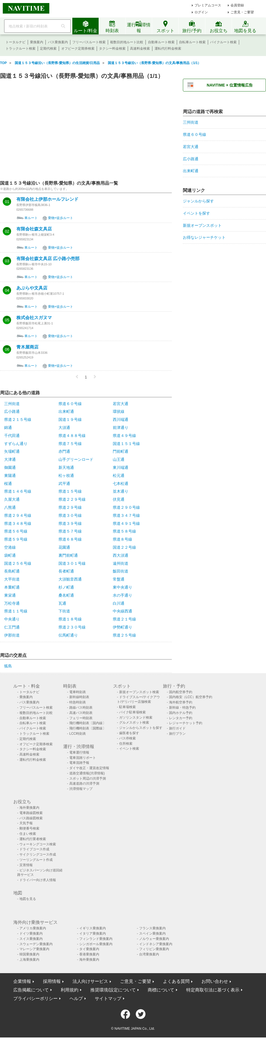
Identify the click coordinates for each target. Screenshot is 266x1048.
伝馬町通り (68, 635)
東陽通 (10, 475)
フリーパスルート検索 (89, 42)
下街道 (64, 611)
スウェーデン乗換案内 (36, 944)
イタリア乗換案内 (92, 933)
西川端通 (120, 419)
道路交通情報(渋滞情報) (87, 773)
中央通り (12, 619)
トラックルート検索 (20, 48)
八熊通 (10, 507)
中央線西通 (122, 611)
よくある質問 (176, 981)
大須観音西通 (70, 579)
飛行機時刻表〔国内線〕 (87, 723)
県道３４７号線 (126, 515)
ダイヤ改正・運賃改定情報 (89, 768)
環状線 (118, 411)
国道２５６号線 (17, 563)
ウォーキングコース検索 (37, 844)
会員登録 (237, 5)
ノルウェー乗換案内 (154, 939)
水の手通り (122, 595)
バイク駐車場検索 (132, 712)
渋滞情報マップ (81, 789)
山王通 (118, 459)
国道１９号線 (70, 419)
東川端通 (120, 467)
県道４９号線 (124, 435)
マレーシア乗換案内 (34, 949)
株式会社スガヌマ (34, 318)
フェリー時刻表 (81, 718)
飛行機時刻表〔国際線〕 (87, 728)
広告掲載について (31, 990)
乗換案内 (36, 42)
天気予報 (26, 823)
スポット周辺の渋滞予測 (87, 778)
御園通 (10, 467)
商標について (161, 990)
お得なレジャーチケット (204, 237)
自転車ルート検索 (192, 42)
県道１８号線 (70, 619)
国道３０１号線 (72, 563)
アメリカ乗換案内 (32, 928)
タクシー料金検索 (112, 48)
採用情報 (52, 981)
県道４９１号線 (126, 523)
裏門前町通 (68, 555)
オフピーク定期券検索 (77, 48)
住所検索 (125, 744)
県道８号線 (122, 539)
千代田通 (12, 435)
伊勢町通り (122, 627)
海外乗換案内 (29, 808)
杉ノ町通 (66, 587)
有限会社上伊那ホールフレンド (47, 199)
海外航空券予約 (180, 702)
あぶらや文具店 (31, 288)
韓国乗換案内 (29, 954)
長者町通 (66, 571)
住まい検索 (27, 834)
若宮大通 (120, 403)
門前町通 (120, 451)
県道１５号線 (70, 491)
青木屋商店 (27, 347)
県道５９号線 (15, 539)
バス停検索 (127, 738)
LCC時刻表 (77, 734)
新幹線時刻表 (79, 697)
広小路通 (12, 411)
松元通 (118, 475)
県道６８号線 (70, 539)
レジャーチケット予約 (185, 723)
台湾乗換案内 (149, 954)
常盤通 (118, 579)
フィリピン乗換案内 (154, 949)
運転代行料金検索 (168, 48)
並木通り (120, 491)
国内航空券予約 (180, 692)
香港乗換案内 (89, 954)
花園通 (64, 547)
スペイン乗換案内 (152, 933)
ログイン (201, 12)
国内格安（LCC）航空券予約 (190, 697)
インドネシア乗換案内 (155, 944)
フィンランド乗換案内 (95, 939)
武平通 (64, 483)
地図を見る (27, 899)
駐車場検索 (127, 707)
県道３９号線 (70, 523)
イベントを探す (196, 213)
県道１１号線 (15, 611)
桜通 (8, 483)
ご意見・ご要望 (242, 12)
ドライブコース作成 (34, 849)
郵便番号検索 (29, 828)
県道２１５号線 (17, 419)
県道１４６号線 (17, 491)
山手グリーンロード (75, 459)
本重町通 (12, 587)
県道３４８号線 (17, 523)
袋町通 (10, 555)
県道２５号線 (124, 635)
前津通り (120, 427)
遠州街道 (120, 563)
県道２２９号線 (72, 499)
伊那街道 (12, 635)
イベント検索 (129, 749)
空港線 (10, 547)
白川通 (118, 603)
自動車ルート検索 (161, 42)
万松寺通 (12, 603)
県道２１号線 (124, 619)
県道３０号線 (70, 515)
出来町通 (66, 411)
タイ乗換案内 (89, 949)
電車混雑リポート (82, 758)
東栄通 (10, 595)
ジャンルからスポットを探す (140, 728)
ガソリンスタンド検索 (135, 717)
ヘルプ (76, 998)
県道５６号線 (15, 531)
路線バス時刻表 (81, 707)
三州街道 (12, 403)
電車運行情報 (79, 752)
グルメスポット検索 (134, 722)
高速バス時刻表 (81, 713)
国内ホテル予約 (180, 713)
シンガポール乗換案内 (95, 944)
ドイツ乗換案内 (31, 933)
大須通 (64, 427)
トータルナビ (15, 42)
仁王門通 (12, 627)
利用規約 (69, 990)
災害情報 (26, 865)
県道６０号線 (70, 403)
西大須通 (120, 555)
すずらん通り (15, 443)
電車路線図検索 (31, 813)
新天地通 (66, 467)
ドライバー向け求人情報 (37, 880)
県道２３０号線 (72, 627)
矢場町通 (12, 451)
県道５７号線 (70, 531)
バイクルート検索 (223, 42)
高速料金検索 (140, 48)
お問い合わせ (214, 981)
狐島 (8, 666)
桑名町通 (66, 595)
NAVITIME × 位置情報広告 (230, 85)
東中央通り (122, 587)
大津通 (10, 459)
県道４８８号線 (72, 435)
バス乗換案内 (58, 42)
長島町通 (12, 571)
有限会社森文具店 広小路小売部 (48, 258)
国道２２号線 (124, 547)
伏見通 (118, 499)
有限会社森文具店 (34, 229)
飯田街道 (120, 571)
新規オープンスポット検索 (139, 692)
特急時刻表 (77, 702)
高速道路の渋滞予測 (84, 783)
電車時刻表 (77, 692)
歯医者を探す (129, 733)
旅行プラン (177, 734)
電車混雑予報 (79, 763)
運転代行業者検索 (32, 839)
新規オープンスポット (202, 225)
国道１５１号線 (126, 443)
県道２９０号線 (126, 507)
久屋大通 (12, 499)
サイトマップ (108, 998)
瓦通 (62, 603)
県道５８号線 (124, 531)
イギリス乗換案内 (92, 928)
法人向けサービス (90, 981)
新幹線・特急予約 (182, 707)
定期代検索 (48, 48)
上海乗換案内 (29, 959)
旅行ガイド (177, 728)
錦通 (8, 427)
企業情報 (22, 981)
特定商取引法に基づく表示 (212, 990)
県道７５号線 (70, 443)
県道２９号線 (70, 507)
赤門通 (64, 451)
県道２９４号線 (17, 515)
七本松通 (120, 483)
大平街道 (12, 579)
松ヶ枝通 (66, 475)
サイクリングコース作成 (37, 854)
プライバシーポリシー (35, 998)
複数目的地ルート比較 (126, 42)
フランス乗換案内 (152, 928)
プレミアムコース (208, 5)
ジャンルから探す (198, 201)
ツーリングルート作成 (36, 860)
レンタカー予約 (180, 718)
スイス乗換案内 (31, 939)
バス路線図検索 (31, 818)
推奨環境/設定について (113, 990)
